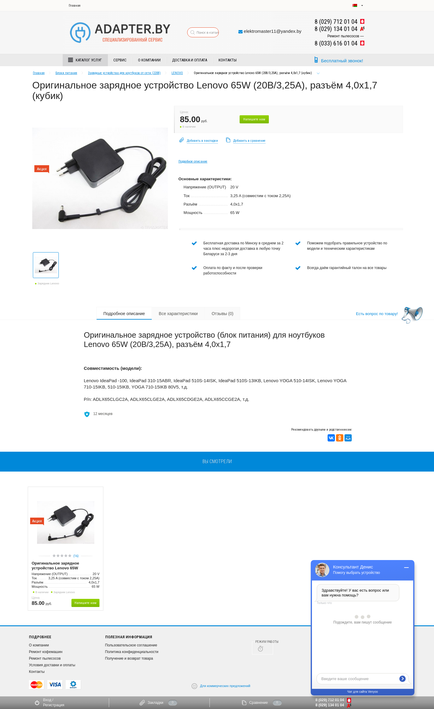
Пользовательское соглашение (131, 645)
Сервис (120, 60)
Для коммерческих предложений (225, 685)
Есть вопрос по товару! (377, 313)
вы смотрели (217, 461)
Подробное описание (192, 161)
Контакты (228, 60)
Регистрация (53, 705)
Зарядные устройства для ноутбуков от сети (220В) (124, 73)
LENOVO (177, 73)
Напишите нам (254, 119)
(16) (76, 556)
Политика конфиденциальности (132, 652)
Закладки (155, 703)
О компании (149, 60)
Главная (74, 6)
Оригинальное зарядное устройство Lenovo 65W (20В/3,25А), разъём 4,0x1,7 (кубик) (65, 566)
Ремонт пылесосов (45, 658)
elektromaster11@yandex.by (272, 31)
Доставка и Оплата (189, 60)
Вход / (48, 700)
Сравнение (258, 703)
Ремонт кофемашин (45, 652)
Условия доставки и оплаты (52, 665)
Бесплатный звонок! (342, 60)
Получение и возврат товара (129, 658)
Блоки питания (66, 73)
